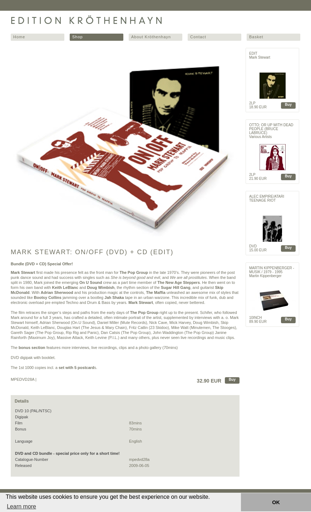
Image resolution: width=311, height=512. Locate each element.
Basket (256, 37)
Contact (198, 37)
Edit (253, 53)
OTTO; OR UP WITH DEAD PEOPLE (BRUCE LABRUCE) (271, 129)
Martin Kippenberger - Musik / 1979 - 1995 (271, 270)
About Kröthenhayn (151, 37)
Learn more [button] (21, 506)
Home (19, 37)
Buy (232, 379)
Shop (77, 37)
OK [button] (276, 502)
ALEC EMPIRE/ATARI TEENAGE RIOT (266, 198)
